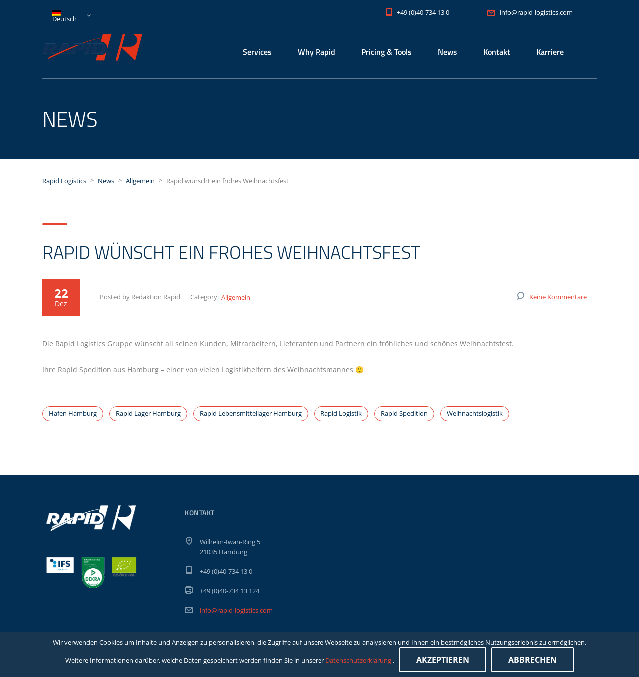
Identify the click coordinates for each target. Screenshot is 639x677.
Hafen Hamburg (73, 413)
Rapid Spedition (404, 413)
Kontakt (496, 52)
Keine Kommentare (558, 296)
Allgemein (235, 297)
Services (257, 52)
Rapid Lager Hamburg (148, 413)
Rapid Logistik (341, 413)
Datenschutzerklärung (359, 660)
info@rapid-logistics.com (236, 610)
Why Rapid (316, 52)
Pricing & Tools (386, 52)
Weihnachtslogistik (475, 413)
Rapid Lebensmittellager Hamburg (251, 413)
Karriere (550, 52)
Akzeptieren (442, 659)
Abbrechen (532, 659)
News (447, 52)
